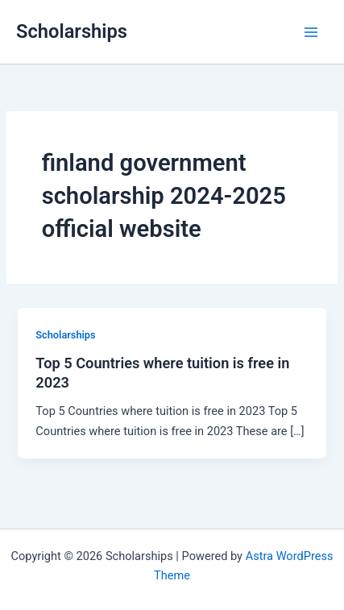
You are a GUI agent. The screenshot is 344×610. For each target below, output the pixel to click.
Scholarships (71, 31)
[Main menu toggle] (311, 32)
